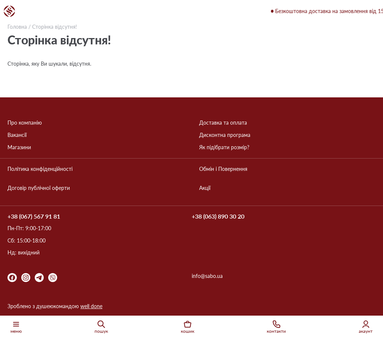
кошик (187, 327)
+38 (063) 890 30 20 (218, 216)
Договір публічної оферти (38, 188)
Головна (17, 27)
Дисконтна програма (224, 135)
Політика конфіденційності (39, 169)
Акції (204, 188)
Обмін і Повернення (223, 169)
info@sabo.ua (207, 276)
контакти (276, 327)
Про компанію (24, 123)
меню (16, 327)
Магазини (19, 147)
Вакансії (17, 135)
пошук (101, 327)
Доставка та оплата (223, 123)
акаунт (366, 327)
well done (91, 306)
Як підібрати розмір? (224, 147)
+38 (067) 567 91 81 (33, 216)
